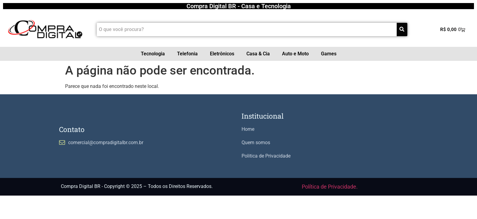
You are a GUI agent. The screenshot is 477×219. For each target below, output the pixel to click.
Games (328, 54)
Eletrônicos (222, 54)
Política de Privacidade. (330, 186)
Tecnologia (153, 54)
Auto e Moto (295, 54)
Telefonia (187, 54)
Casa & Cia (258, 54)
